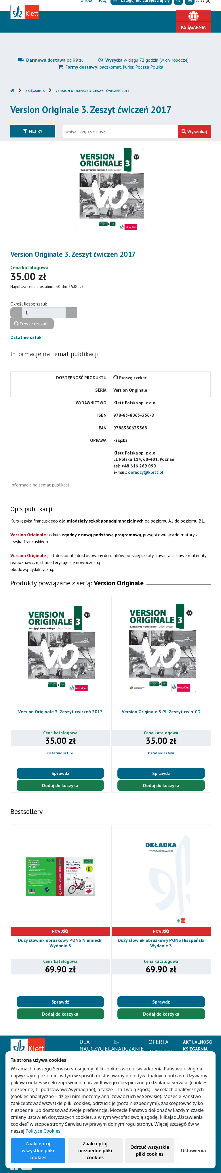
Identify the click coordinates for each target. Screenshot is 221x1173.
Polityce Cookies (43, 1131)
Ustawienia (193, 1150)
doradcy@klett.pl (145, 472)
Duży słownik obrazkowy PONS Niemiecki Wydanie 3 (60, 942)
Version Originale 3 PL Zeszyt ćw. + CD (161, 711)
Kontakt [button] (156, 27)
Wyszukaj (194, 131)
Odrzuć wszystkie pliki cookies (149, 1150)
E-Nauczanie (118, 16)
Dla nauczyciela (71, 16)
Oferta (155, 16)
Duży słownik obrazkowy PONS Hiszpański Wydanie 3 (161, 942)
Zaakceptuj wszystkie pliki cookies (38, 1150)
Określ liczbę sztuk (28, 304)
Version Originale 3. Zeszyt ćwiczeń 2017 (92, 90)
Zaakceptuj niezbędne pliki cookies (95, 1150)
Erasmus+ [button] (127, 27)
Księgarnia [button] (193, 27)
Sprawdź (60, 773)
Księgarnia (35, 90)
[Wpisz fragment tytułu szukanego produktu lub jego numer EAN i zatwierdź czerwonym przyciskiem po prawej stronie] (120, 131)
